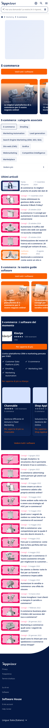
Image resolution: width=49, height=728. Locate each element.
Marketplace (9, 159)
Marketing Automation (13, 133)
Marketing (10, 17)
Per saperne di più (24, 346)
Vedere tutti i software (24, 443)
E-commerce (9, 126)
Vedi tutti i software (24, 71)
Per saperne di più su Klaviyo (15, 381)
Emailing (24, 126)
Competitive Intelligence (33, 152)
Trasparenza (6, 674)
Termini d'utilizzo (8, 678)
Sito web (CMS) (10, 146)
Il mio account (7, 704)
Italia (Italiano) (19, 720)
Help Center (6, 709)
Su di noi (5, 687)
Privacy (4, 669)
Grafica (25, 146)
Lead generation (37, 133)
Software (5, 692)
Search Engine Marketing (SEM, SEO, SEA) (22, 139)
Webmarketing (10, 152)
